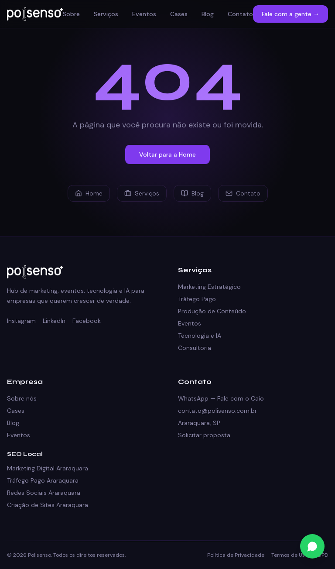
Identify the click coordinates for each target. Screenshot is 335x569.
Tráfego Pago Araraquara (43, 480)
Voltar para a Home (167, 154)
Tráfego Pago (197, 299)
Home (89, 193)
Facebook (86, 321)
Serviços (106, 14)
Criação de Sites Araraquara (47, 505)
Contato (240, 14)
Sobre (71, 14)
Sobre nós (22, 398)
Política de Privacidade (235, 555)
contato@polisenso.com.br (217, 411)
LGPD (321, 555)
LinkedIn (54, 321)
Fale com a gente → (290, 14)
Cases (179, 14)
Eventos (144, 14)
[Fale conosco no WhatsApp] (312, 546)
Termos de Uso (289, 555)
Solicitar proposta (204, 435)
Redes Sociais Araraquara (43, 493)
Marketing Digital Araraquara (47, 468)
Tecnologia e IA (199, 335)
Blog (208, 14)
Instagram (21, 321)
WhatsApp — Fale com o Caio (221, 398)
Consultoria (194, 348)
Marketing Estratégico (209, 287)
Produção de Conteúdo (212, 311)
